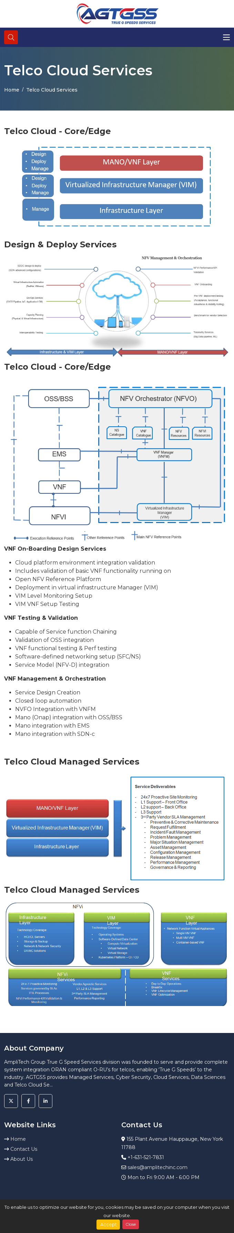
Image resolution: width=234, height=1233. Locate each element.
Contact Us (20, 1149)
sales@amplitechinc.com (157, 1167)
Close (130, 1224)
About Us (18, 1159)
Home (11, 90)
